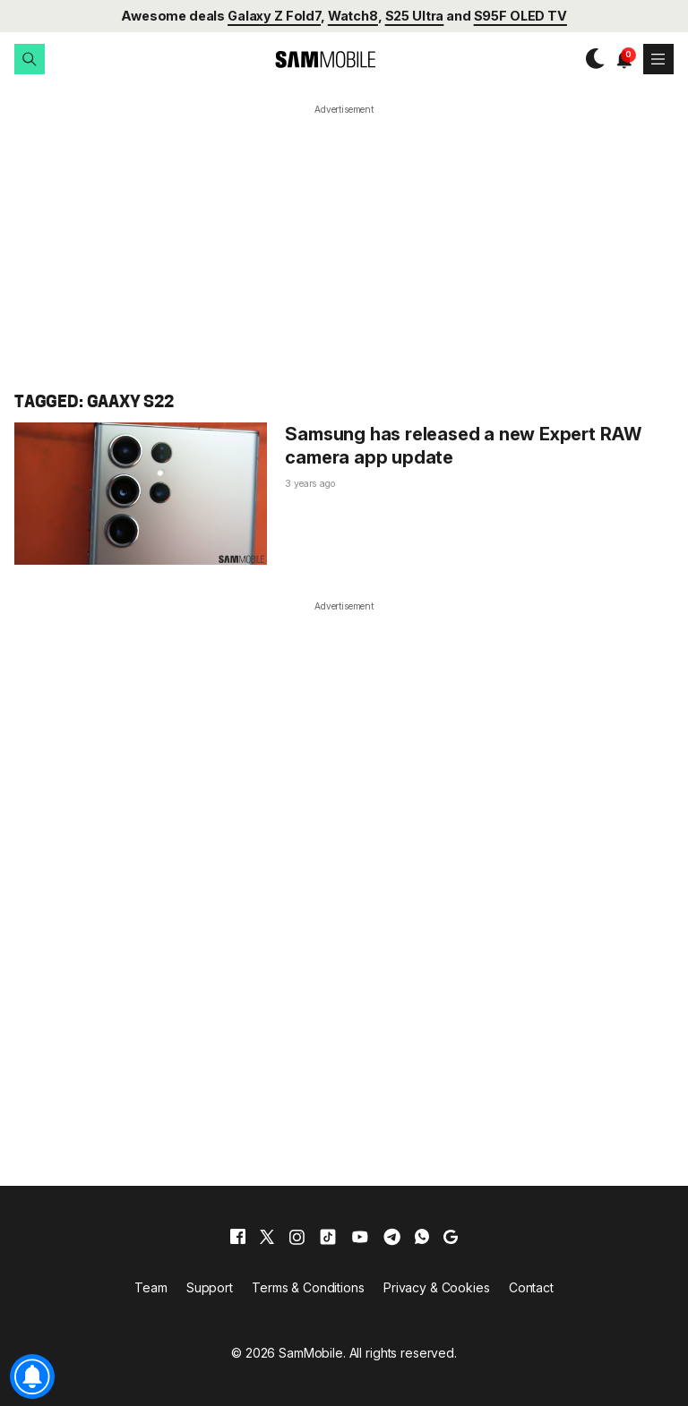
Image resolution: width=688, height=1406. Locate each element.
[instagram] (296, 1237)
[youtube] (360, 1237)
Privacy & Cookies (436, 1287)
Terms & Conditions (308, 1287)
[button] (29, 59)
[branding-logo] (310, 59)
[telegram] (392, 1237)
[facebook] (237, 1237)
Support (209, 1287)
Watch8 (353, 15)
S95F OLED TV (520, 15)
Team (150, 1287)
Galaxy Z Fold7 (274, 15)
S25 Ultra (414, 15)
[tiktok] (328, 1237)
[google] (450, 1237)
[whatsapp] (422, 1237)
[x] (267, 1237)
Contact (531, 1287)
